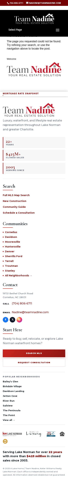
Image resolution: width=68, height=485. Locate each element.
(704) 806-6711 (22, 303)
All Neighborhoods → (18, 275)
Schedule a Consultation (19, 212)
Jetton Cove (10, 396)
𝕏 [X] (12, 319)
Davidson (11, 237)
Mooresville (12, 241)
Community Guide (14, 207)
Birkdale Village (12, 386)
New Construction (14, 201)
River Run (9, 401)
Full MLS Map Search (16, 195)
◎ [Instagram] (19, 319)
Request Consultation (34, 362)
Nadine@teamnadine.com (30, 312)
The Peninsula (11, 410)
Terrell (9, 261)
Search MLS (34, 353)
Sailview (8, 405)
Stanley (10, 270)
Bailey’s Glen (10, 381)
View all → (9, 420)
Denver (9, 251)
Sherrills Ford (13, 256)
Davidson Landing (13, 391)
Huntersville (13, 246)
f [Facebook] (5, 319)
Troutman (11, 266)
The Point (9, 415)
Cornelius (11, 232)
